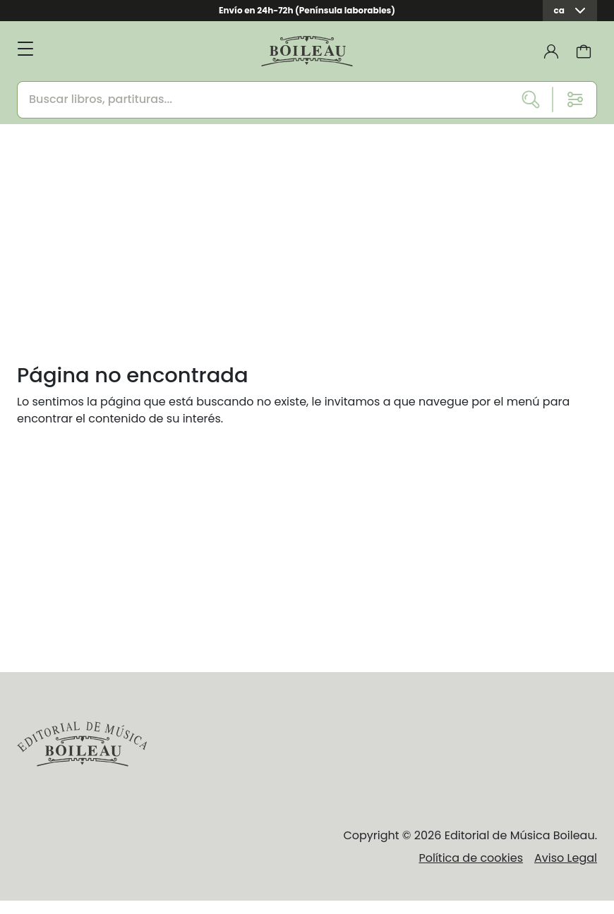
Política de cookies (471, 858)
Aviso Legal (565, 858)
